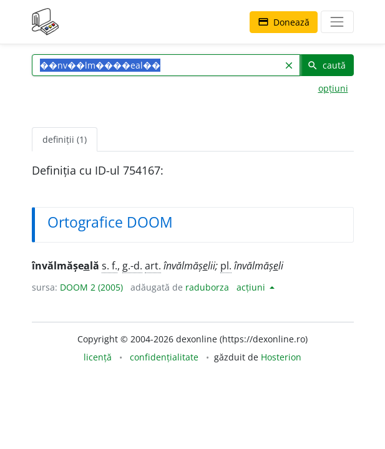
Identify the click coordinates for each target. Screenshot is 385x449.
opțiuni (333, 88)
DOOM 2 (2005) (91, 287)
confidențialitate (164, 357)
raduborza (207, 287)
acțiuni (252, 287)
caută (326, 65)
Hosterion (281, 357)
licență (98, 357)
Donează (283, 22)
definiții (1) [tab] (64, 139)
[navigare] (337, 22)
